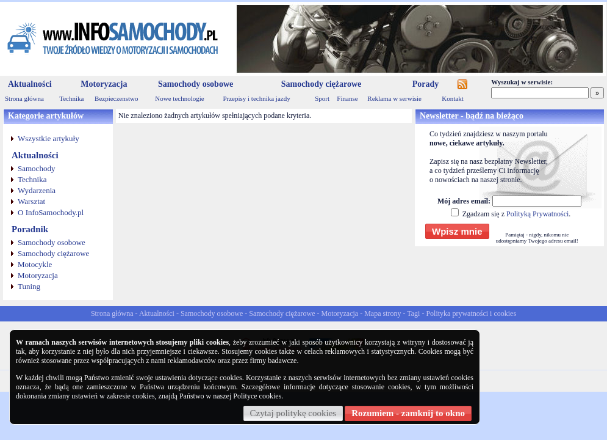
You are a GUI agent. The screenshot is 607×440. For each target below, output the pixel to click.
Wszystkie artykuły (48, 138)
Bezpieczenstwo (116, 98)
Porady (425, 84)
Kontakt (452, 98)
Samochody (36, 168)
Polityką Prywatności (537, 214)
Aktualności (30, 84)
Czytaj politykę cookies (293, 413)
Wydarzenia (37, 190)
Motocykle (35, 264)
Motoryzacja (104, 84)
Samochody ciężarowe (321, 84)
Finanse (347, 98)
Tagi (413, 313)
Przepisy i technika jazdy (256, 98)
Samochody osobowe (195, 84)
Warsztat (31, 201)
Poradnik (30, 229)
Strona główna (24, 98)
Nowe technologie (179, 98)
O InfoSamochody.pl (51, 212)
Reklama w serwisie (394, 98)
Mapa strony (382, 313)
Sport (322, 98)
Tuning (29, 286)
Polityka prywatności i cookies (471, 313)
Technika (71, 98)
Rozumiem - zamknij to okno (408, 413)
